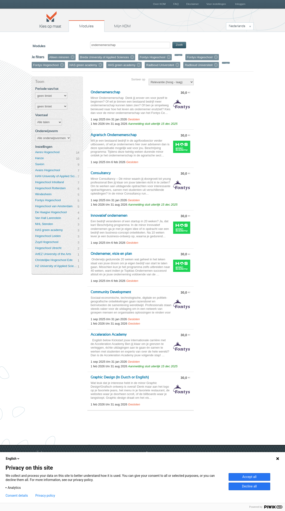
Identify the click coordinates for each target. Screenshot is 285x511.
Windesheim (43, 194)
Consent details (17, 495)
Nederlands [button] (237, 26)
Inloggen (240, 4)
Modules (86, 26)
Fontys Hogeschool (48, 200)
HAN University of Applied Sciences (56, 176)
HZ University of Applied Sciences (56, 266)
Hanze (39, 158)
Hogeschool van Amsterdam (54, 206)
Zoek (179, 44)
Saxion (39, 164)
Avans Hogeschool (47, 170)
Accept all (249, 477)
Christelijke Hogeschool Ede (54, 260)
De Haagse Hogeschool (51, 212)
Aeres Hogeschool (47, 152)
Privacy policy (45, 495)
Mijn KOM (122, 26)
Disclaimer (192, 4)
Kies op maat (50, 19)
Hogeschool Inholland (49, 182)
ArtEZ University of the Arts (53, 254)
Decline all (249, 486)
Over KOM (159, 4)
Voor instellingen (216, 4)
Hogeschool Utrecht (48, 248)
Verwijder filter (73, 57)
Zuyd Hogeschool (46, 242)
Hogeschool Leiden (48, 236)
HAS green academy (49, 230)
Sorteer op (138, 79)
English (13, 458)
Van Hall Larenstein (48, 218)
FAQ (176, 4)
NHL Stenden (44, 224)
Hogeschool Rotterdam (50, 188)
